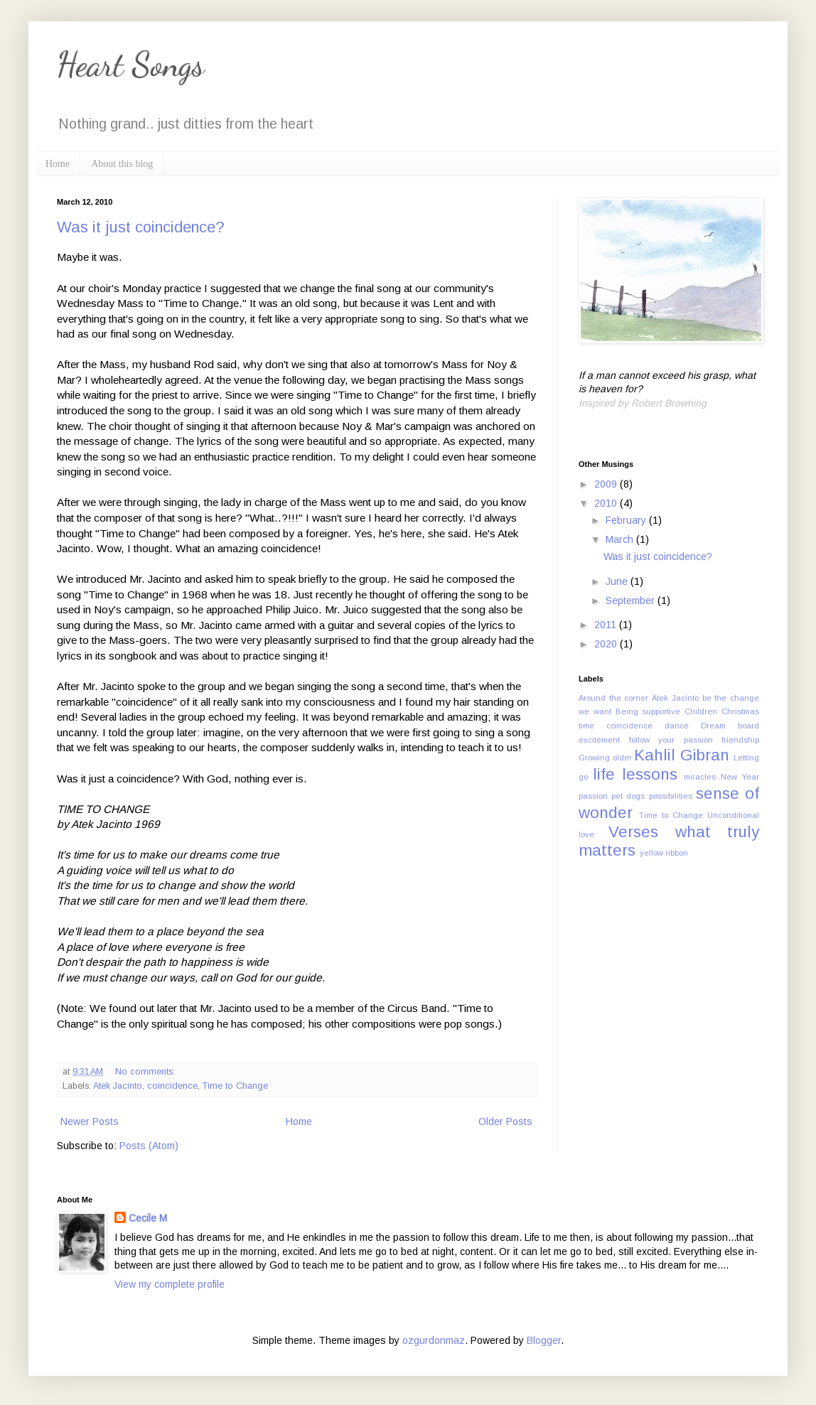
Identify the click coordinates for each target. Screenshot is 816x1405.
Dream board (730, 725)
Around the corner (613, 698)
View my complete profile (169, 1284)
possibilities (670, 796)
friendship (740, 740)
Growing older (605, 757)
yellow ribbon (664, 853)
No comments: (146, 1072)
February (627, 520)
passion (593, 796)
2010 (607, 503)
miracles (700, 777)
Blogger (544, 1340)
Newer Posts (89, 1121)
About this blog (122, 163)
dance (677, 725)
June (618, 581)
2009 (607, 484)
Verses (633, 832)
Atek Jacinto (117, 1086)
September (631, 600)
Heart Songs (131, 64)
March (621, 539)
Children (701, 711)
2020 (607, 644)
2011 (606, 624)
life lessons (635, 774)
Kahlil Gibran (681, 755)
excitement (599, 740)
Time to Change (235, 1086)
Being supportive (648, 711)
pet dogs (628, 796)
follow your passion (671, 740)
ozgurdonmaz (433, 1340)
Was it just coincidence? (141, 227)
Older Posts (505, 1121)
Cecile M (148, 1218)
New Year (740, 777)
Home (57, 163)
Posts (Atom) (148, 1145)
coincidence (172, 1086)
